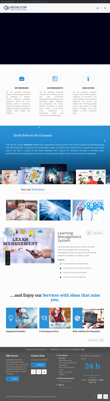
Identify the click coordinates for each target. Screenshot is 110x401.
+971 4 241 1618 (64, 388)
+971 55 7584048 (25, 2)
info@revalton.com (40, 2)
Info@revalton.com (65, 381)
